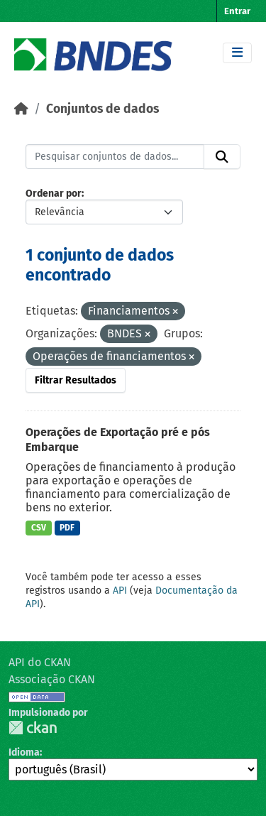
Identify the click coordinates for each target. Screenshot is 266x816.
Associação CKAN (52, 679)
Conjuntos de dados (102, 109)
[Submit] (222, 157)
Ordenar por (54, 193)
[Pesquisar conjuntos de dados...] (115, 157)
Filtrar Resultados (75, 380)
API (120, 590)
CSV (38, 528)
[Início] (21, 109)
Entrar (237, 11)
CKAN (33, 727)
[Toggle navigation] (237, 53)
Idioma (24, 752)
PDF (67, 528)
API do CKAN (40, 662)
